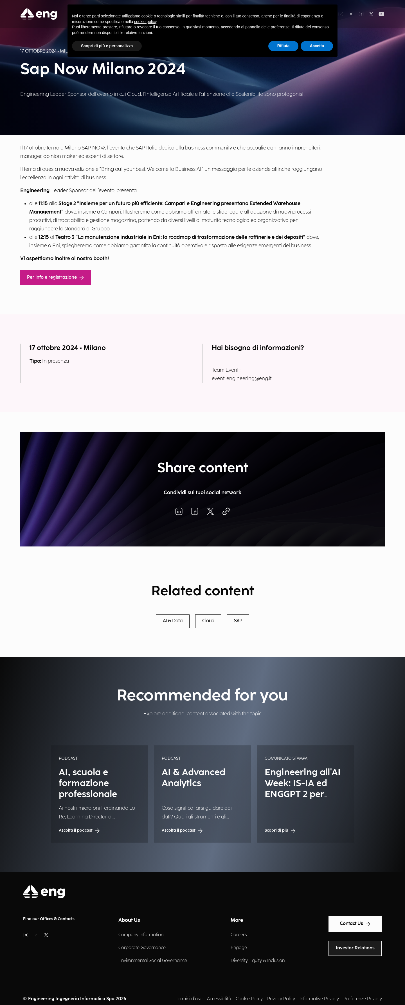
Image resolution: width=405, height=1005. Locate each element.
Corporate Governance (142, 947)
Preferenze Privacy (362, 999)
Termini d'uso (189, 999)
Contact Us (355, 924)
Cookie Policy (249, 999)
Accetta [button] (317, 46)
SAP (238, 621)
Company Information (140, 935)
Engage (239, 947)
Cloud (208, 621)
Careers (239, 935)
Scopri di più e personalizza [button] (107, 46)
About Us (129, 920)
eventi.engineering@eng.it (241, 379)
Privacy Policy (281, 999)
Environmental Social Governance (152, 960)
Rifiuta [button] (283, 46)
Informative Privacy (319, 999)
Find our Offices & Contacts (49, 918)
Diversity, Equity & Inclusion (258, 960)
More (237, 920)
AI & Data (173, 621)
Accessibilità (219, 999)
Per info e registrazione (55, 277)
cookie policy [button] (145, 21)
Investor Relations (355, 948)
